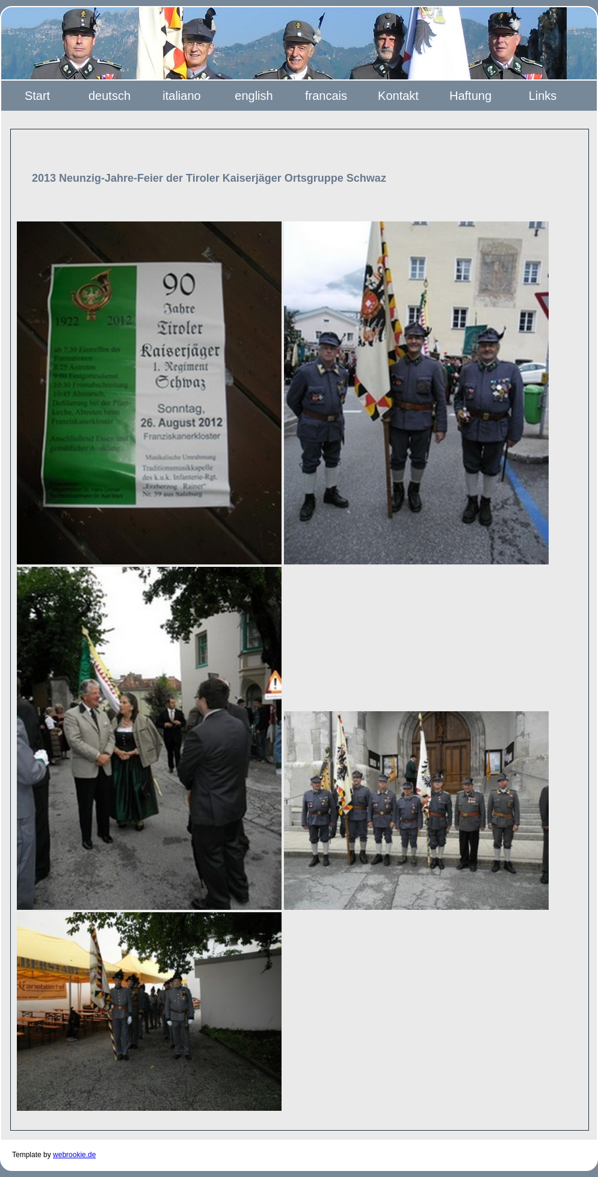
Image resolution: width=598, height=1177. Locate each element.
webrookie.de (74, 1155)
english (254, 95)
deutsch (109, 95)
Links (543, 95)
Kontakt (398, 95)
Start (37, 95)
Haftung (470, 95)
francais (326, 95)
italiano (181, 95)
